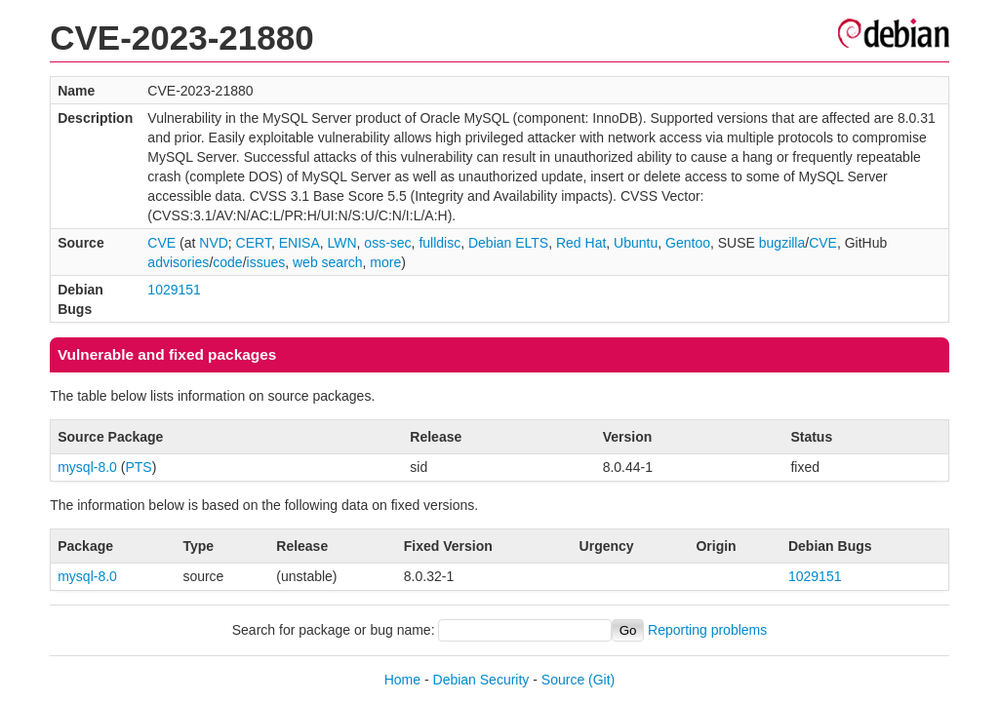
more (385, 262)
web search (328, 262)
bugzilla (782, 243)
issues (266, 262)
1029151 (174, 289)
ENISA (299, 243)
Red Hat (581, 243)
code (227, 262)
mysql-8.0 (87, 467)
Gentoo (687, 243)
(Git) (601, 679)
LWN (342, 243)
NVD (213, 243)
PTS (138, 467)
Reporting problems (707, 630)
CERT (253, 243)
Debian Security (481, 679)
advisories (178, 262)
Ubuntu (636, 243)
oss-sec (387, 243)
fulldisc (439, 243)
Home (402, 679)
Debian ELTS (508, 243)
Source (562, 679)
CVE (161, 243)
